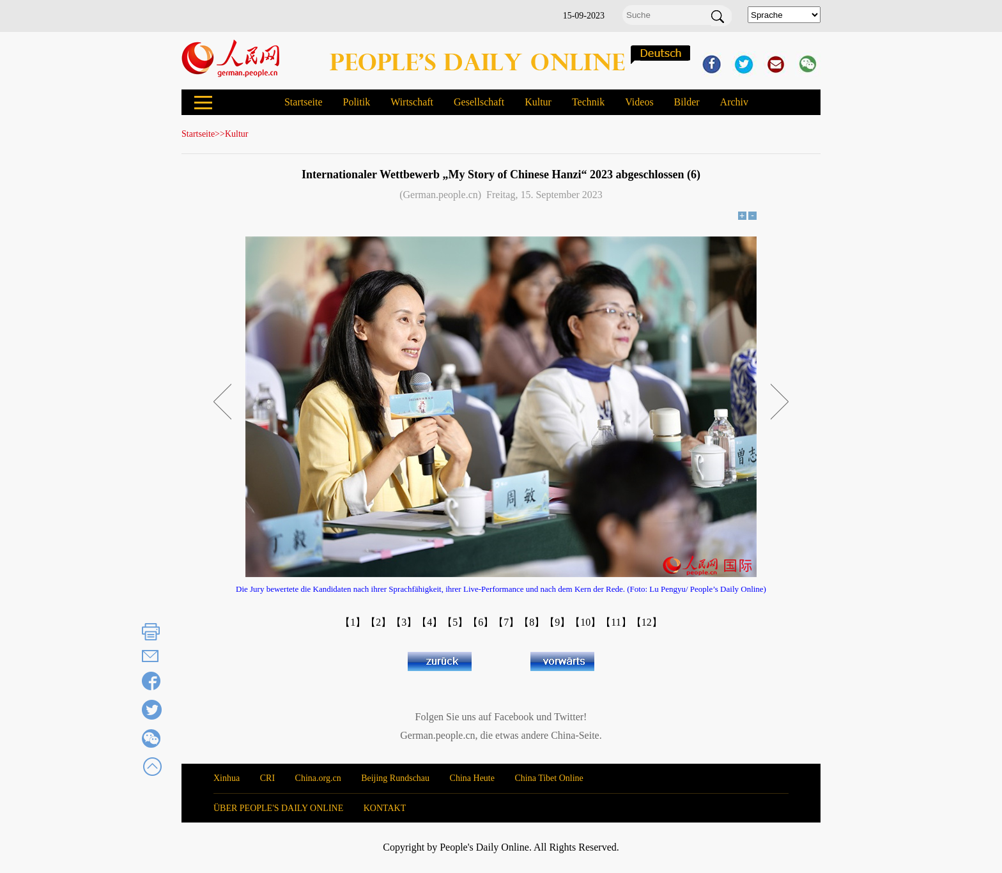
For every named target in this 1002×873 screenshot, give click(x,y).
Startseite (303, 102)
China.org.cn (318, 778)
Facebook (514, 716)
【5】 (455, 622)
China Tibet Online (548, 778)
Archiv (734, 102)
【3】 (404, 622)
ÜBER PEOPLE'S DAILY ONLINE (278, 808)
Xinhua (226, 778)
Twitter (568, 716)
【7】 (506, 622)
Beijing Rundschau (395, 778)
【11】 (616, 622)
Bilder (687, 102)
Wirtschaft (411, 102)
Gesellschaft (479, 102)
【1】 (353, 622)
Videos (639, 102)
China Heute (472, 778)
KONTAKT (385, 808)
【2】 (378, 622)
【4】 (429, 622)
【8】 (531, 622)
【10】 (585, 622)
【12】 (646, 622)
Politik (356, 102)
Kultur (538, 102)
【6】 (480, 622)
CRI (267, 778)
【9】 (557, 622)
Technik (588, 102)
